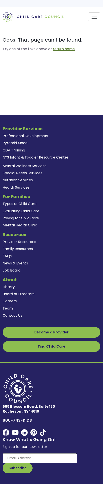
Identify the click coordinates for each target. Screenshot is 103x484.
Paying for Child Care (21, 218)
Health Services (16, 187)
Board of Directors (19, 294)
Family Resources (18, 248)
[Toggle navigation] (94, 16)
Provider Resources (19, 241)
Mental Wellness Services (24, 165)
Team (8, 308)
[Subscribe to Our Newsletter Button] (18, 468)
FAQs (7, 255)
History (9, 286)
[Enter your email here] (40, 458)
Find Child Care (51, 346)
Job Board (11, 270)
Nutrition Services (18, 180)
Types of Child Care (20, 203)
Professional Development (26, 135)
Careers (10, 301)
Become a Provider (51, 332)
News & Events (15, 263)
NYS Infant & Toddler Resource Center (35, 157)
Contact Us (12, 315)
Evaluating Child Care (21, 211)
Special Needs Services (22, 173)
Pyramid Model (15, 142)
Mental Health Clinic (20, 225)
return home (64, 49)
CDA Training (14, 150)
